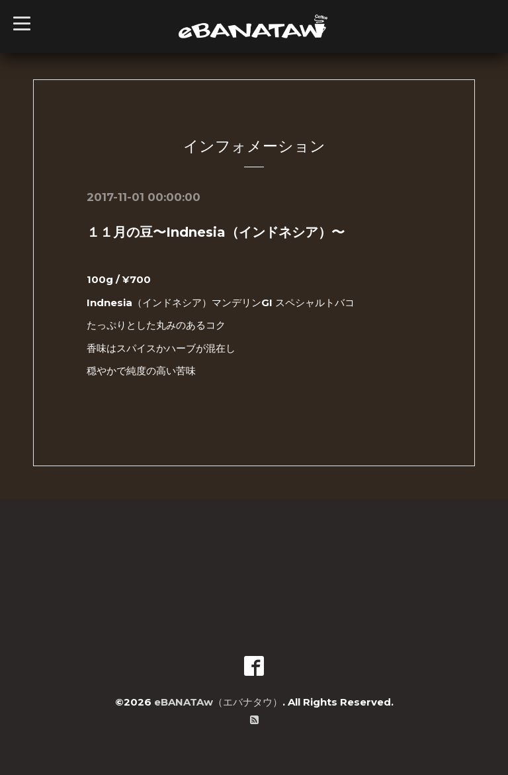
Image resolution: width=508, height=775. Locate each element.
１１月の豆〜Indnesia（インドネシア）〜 (216, 232)
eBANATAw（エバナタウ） (218, 702)
